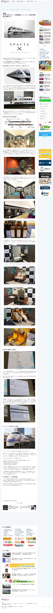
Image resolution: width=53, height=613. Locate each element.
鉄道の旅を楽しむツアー (18, 534)
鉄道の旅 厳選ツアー (6, 531)
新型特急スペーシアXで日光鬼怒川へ (8, 535)
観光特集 (21, 1)
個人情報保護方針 (10, 606)
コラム (25, 1)
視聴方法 (32, 1)
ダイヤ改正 (47, 56)
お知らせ (35, 1)
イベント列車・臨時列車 (42, 56)
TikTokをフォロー (43, 111)
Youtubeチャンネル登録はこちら (44, 106)
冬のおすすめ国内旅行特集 (29, 530)
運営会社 (6, 606)
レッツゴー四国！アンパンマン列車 (19, 535)
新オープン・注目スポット (43, 55)
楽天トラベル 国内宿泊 (29, 535)
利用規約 (3, 606)
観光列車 (47, 53)
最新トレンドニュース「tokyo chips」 (6, 603)
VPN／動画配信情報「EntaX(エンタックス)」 (7, 604)
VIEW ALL (45, 45)
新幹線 (48, 52)
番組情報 (28, 1)
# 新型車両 (6, 500)
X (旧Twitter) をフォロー (43, 113)
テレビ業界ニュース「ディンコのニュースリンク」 (18, 603)
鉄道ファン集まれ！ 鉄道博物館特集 (19, 531)
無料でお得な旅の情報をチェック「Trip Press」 (31, 603)
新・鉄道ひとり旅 (42, 52)
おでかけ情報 (18, 1)
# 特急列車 (15, 500)
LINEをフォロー (42, 118)
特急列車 (44, 53)
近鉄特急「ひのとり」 (29, 531)
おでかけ (46, 52)
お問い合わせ (15, 606)
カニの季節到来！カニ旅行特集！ (8, 530)
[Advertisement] (26, 6)
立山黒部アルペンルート (7, 534)
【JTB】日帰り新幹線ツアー (29, 534)
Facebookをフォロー (43, 116)
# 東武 (12, 500)
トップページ (3, 9)
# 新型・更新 (9, 500)
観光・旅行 (41, 53)
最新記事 (13, 1)
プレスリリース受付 (20, 606)
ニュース (7, 9)
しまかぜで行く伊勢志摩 (18, 530)
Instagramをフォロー (43, 108)
